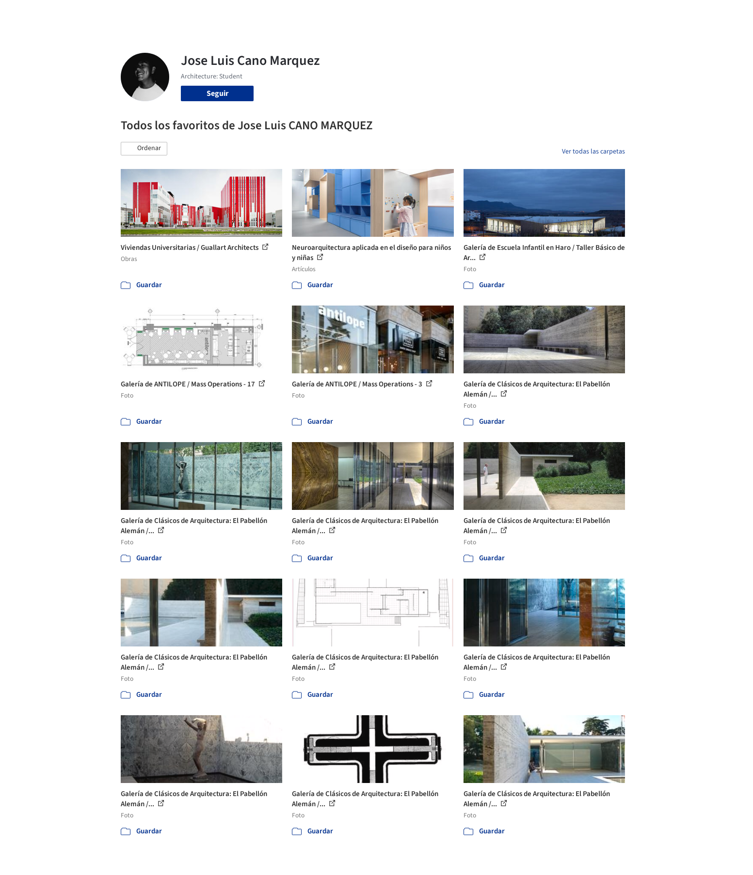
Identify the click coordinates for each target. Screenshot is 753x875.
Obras (336, 13)
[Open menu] (667, 13)
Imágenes (370, 13)
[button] (144, 148)
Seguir (217, 93)
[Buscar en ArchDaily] (221, 13)
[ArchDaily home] (85, 13)
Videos (503, 13)
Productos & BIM (421, 13)
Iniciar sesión (555, 13)
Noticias (470, 13)
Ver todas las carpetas (593, 151)
